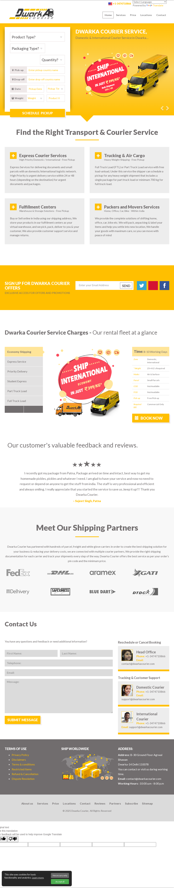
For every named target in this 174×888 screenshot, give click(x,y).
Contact (161, 15)
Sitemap (147, 803)
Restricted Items (22, 769)
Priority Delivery (17, 371)
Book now (149, 418)
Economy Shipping (19, 351)
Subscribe (131, 803)
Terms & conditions (23, 764)
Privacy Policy (20, 754)
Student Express (17, 381)
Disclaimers (19, 759)
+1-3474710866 (122, 3)
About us (27, 803)
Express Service (16, 361)
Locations (146, 15)
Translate (154, 5)
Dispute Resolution (23, 778)
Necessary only (60, 875)
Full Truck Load (16, 400)
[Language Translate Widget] (150, 2)
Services (121, 15)
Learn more (38, 877)
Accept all (59, 881)
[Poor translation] (12, 839)
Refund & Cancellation (25, 774)
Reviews (100, 803)
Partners (115, 803)
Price (133, 15)
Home (108, 15)
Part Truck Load (17, 391)
